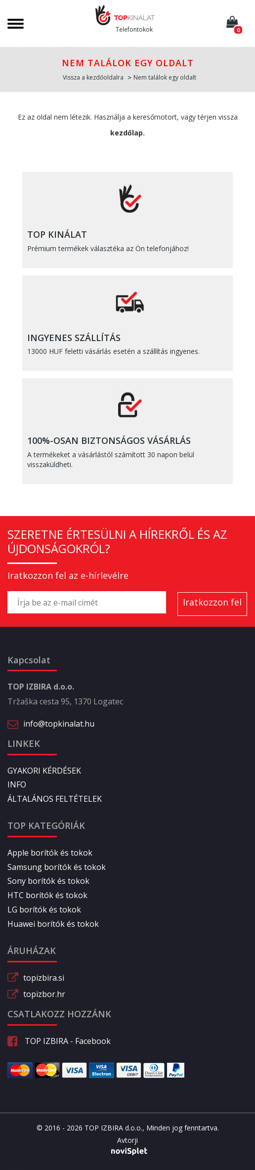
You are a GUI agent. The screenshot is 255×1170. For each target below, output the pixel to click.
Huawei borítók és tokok (53, 923)
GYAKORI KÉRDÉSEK (44, 770)
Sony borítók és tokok (48, 880)
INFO (16, 784)
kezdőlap (126, 132)
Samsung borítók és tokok (56, 867)
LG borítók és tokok (44, 909)
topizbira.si (43, 977)
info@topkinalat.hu (58, 723)
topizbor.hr (44, 994)
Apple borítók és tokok (49, 852)
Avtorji (127, 1140)
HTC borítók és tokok (47, 895)
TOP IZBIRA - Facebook (59, 1041)
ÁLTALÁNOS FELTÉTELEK (54, 798)
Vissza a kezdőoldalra (93, 77)
